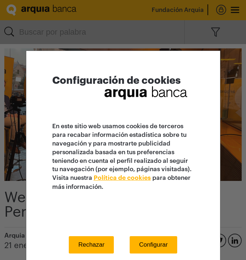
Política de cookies (122, 178)
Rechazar (91, 244)
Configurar (153, 244)
